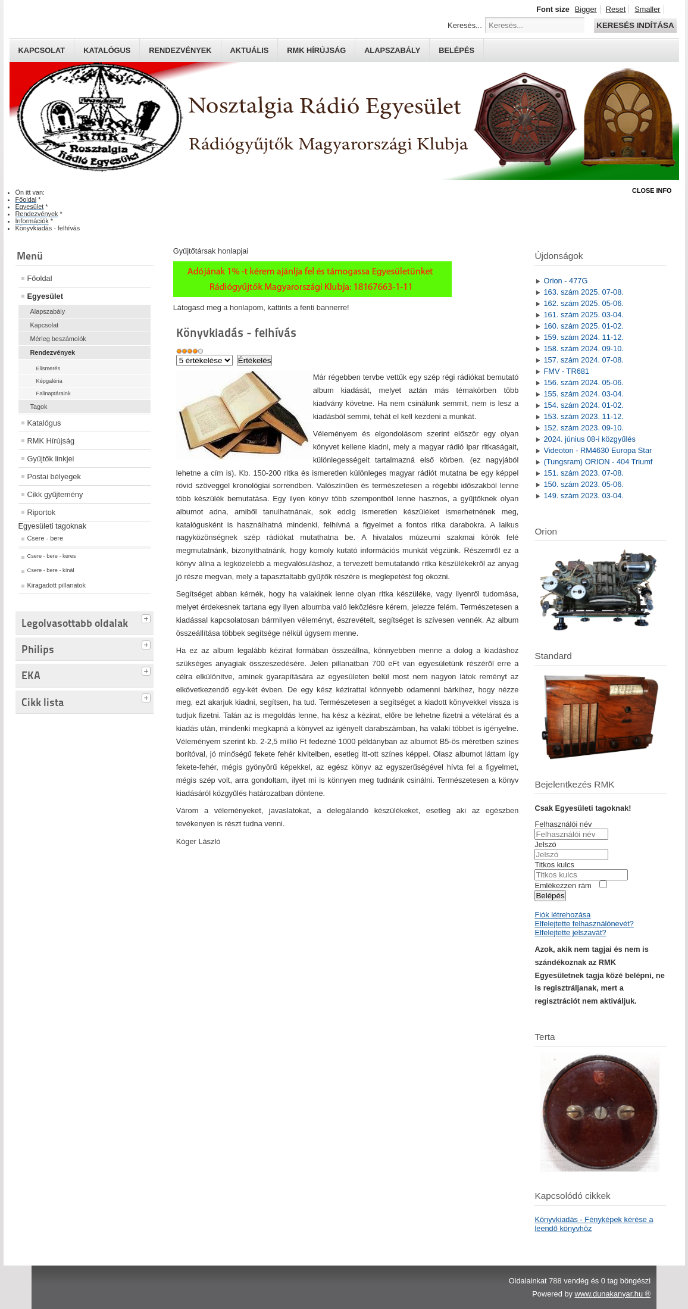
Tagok (39, 406)
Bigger (586, 9)
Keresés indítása (635, 25)
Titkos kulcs (554, 864)
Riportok (41, 512)
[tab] (148, 617)
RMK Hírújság (51, 440)
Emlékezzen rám (562, 885)
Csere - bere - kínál (50, 570)
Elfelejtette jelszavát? (570, 932)
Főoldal (39, 278)
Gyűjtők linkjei (50, 458)
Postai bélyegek (54, 476)
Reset (616, 9)
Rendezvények (180, 50)
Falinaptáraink (53, 393)
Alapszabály (392, 50)
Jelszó (545, 844)
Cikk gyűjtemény (55, 494)
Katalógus (106, 50)
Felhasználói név (563, 824)
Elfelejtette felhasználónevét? (583, 923)
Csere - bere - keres (51, 556)
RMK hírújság (316, 50)
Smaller (647, 9)
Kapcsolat (41, 50)
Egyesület (45, 296)
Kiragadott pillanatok (56, 585)
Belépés (456, 50)
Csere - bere (45, 538)
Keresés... (465, 25)
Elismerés (48, 368)
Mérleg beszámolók (58, 338)
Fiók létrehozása (562, 914)
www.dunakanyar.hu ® (612, 1293)
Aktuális (249, 50)
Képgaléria (49, 381)
